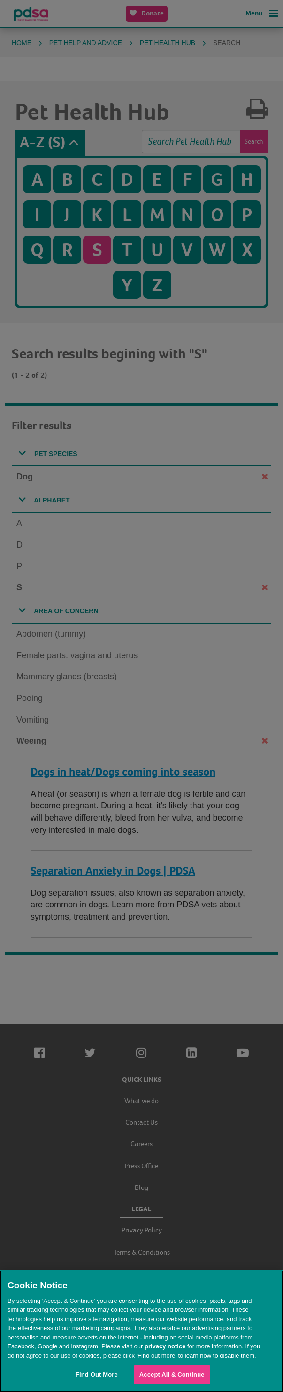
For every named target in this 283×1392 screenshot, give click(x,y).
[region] (141, 1331)
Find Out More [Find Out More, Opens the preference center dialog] (97, 1374)
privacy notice (165, 1346)
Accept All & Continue (172, 1374)
